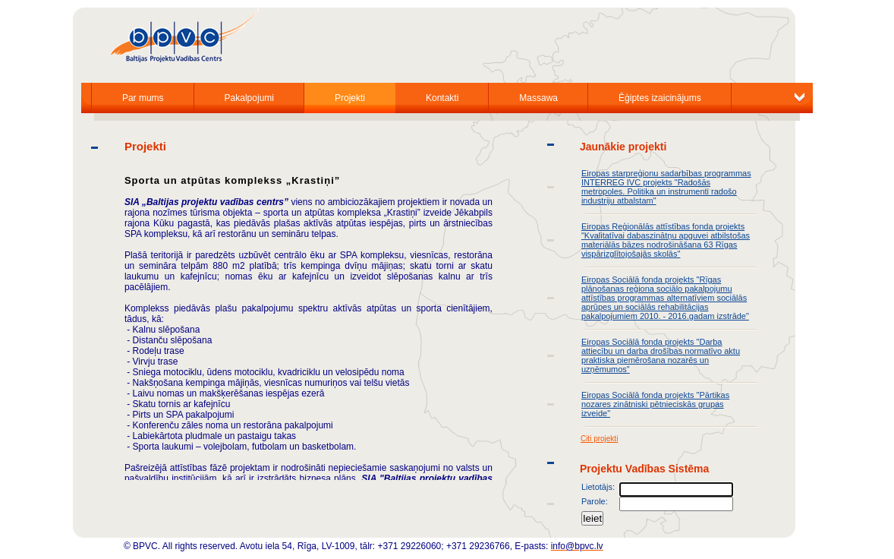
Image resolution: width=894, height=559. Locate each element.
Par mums (143, 98)
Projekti (350, 98)
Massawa (538, 98)
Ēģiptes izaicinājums (660, 98)
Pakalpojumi (249, 98)
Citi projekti (599, 438)
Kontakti (442, 98)
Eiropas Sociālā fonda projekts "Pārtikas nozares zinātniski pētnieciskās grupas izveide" (655, 404)
